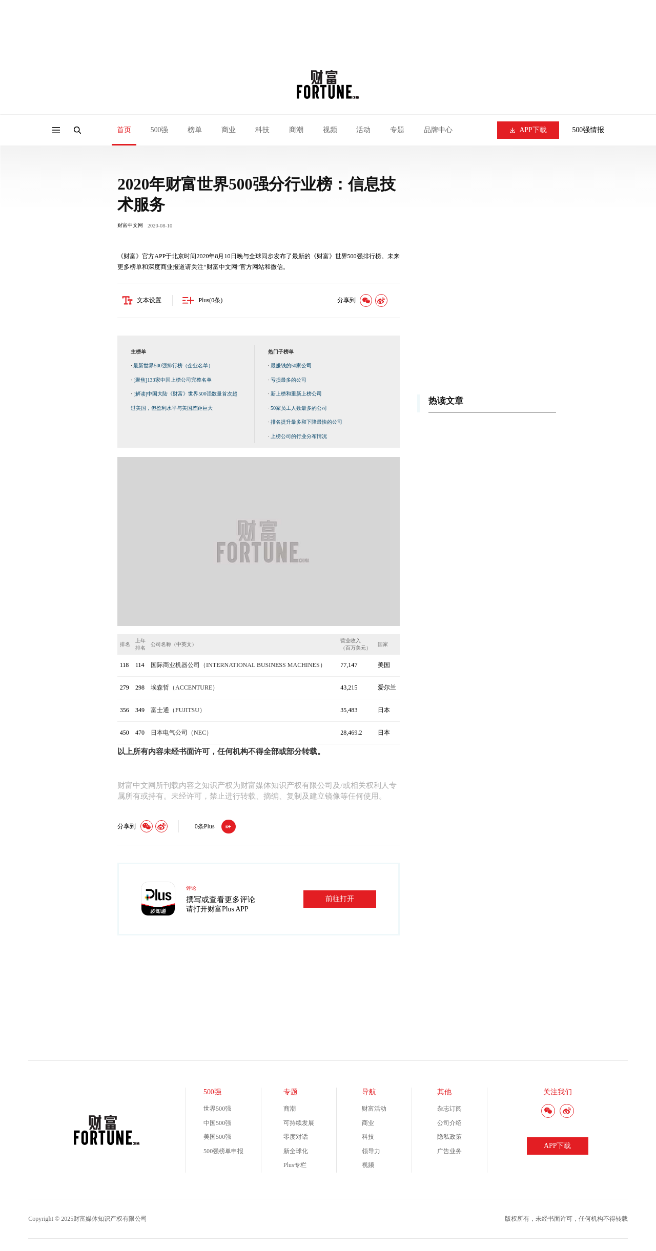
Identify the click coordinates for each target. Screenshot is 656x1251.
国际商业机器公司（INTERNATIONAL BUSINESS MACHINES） (238, 667)
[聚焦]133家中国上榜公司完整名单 (172, 381)
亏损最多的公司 (288, 381)
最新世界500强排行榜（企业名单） (173, 367)
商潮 (296, 130)
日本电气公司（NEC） (181, 734)
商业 (228, 130)
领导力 (371, 1152)
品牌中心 (438, 130)
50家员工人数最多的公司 (299, 409)
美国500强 (217, 1138)
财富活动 (374, 1110)
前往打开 (339, 900)
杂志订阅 (449, 1110)
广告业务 (449, 1152)
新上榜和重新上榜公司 (296, 395)
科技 (262, 130)
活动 (363, 130)
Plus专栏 (294, 1166)
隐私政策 (449, 1138)
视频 (330, 130)
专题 (397, 130)
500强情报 (588, 130)
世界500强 (217, 1110)
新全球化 (295, 1152)
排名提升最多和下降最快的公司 (306, 423)
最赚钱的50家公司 (291, 367)
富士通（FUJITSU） (178, 711)
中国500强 (217, 1124)
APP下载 (528, 130)
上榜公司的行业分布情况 (299, 438)
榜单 (195, 130)
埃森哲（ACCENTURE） (184, 689)
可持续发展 (298, 1124)
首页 (124, 130)
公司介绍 (449, 1124)
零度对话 (295, 1138)
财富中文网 (130, 227)
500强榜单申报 (223, 1152)
